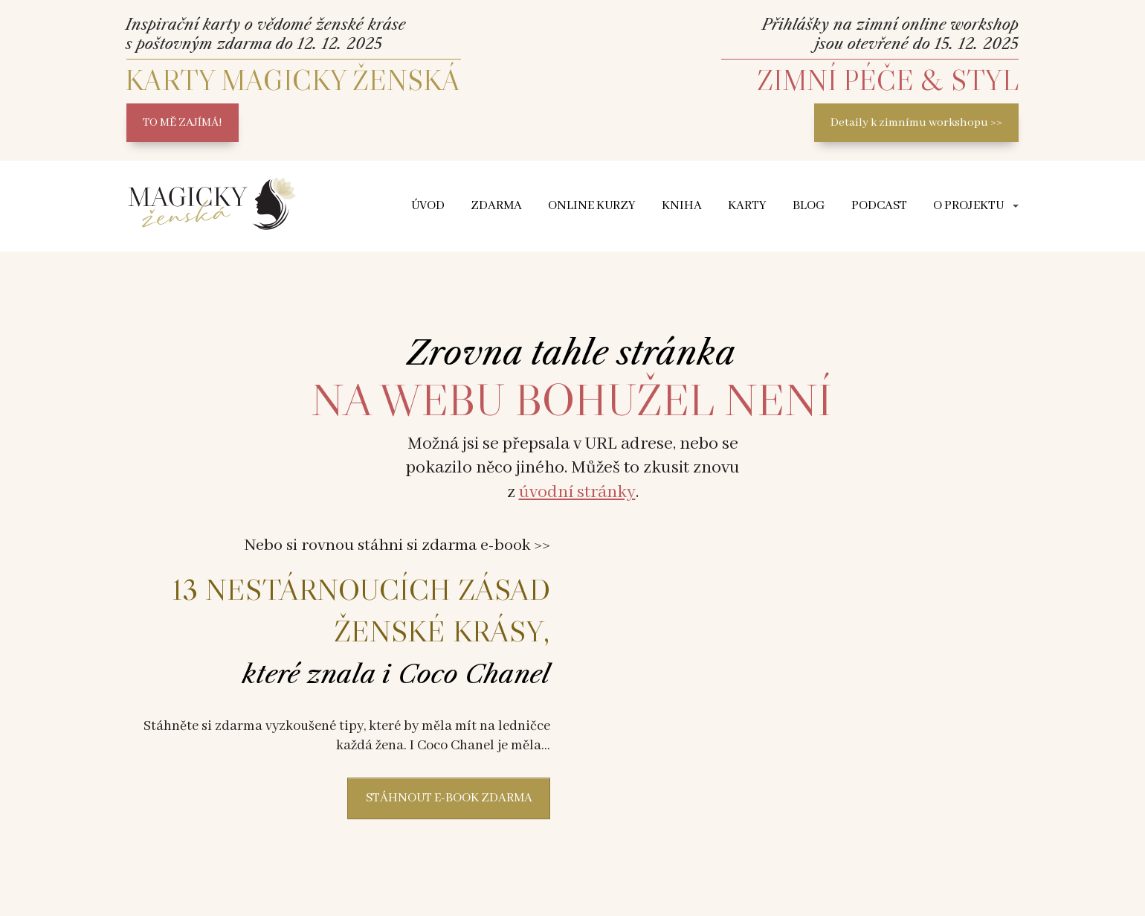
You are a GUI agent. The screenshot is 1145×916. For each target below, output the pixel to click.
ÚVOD (428, 206)
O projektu (968, 206)
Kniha (682, 206)
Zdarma (496, 206)
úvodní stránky (577, 492)
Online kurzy (592, 206)
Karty (747, 206)
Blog (809, 206)
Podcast (879, 206)
